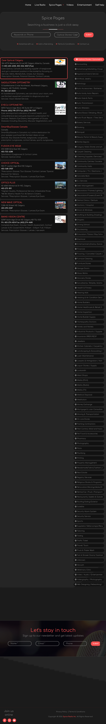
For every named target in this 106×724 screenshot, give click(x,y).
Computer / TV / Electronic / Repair (88, 171)
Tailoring (80, 531)
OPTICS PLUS (8, 183)
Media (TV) (80, 390)
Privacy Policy (61, 712)
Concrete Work (82, 176)
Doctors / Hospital (84, 205)
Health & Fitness (83, 288)
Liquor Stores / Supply (86, 366)
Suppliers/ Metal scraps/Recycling (89, 526)
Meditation (81, 400)
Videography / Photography (88, 579)
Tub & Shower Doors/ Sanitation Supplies (89, 555)
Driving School (82, 225)
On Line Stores (82, 419)
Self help (99, 5)
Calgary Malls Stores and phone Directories (88, 147)
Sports (79, 521)
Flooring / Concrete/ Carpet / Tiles (89, 254)
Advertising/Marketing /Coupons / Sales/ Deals (89, 69)
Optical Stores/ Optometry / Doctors (89, 59)
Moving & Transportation (87, 414)
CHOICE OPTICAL (10, 163)
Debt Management (84, 186)
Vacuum (79, 565)
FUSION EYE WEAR (11, 146)
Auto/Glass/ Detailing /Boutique (88, 113)
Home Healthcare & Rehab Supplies (88, 307)
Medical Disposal (83, 395)
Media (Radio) (82, 385)
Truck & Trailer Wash (84, 550)
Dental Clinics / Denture (86, 200)
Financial (80, 249)
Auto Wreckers (82, 108)
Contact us (83, 44)
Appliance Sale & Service (86, 74)
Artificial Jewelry (83, 79)
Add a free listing (44, 44)
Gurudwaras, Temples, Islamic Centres (88, 283)
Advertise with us (25, 44)
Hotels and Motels (84, 327)
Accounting (81, 64)
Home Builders (82, 302)
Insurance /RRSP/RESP (86, 336)
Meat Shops (81, 375)
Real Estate (81, 473)
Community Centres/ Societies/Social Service (88, 162)
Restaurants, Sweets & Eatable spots (89, 497)
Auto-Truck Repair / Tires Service (89, 118)
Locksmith (80, 370)
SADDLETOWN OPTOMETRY (15, 83)
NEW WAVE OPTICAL (11, 202)
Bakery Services (82, 122)
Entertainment (84, 5)
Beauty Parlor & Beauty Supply (89, 137)
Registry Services (83, 477)
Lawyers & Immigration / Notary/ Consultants (88, 361)
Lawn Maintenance (84, 356)
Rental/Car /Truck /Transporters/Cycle (88, 492)
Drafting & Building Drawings (88, 215)
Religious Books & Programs (88, 482)
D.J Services (81, 181)
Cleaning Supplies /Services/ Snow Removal (88, 157)
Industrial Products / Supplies (88, 332)
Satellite (79, 507)
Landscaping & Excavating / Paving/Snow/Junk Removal (88, 351)
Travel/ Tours (81, 545)
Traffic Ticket (81, 541)
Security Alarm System (85, 511)
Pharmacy (80, 438)
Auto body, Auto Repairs (86, 93)
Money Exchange (83, 404)
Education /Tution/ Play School (89, 234)
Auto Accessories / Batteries (88, 88)
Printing (79, 458)
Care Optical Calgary (12, 60)
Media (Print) (81, 380)
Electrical (80, 239)
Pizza (78, 448)
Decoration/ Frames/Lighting (88, 191)
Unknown (80, 560)
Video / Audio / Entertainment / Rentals (88, 575)
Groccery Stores (83, 278)
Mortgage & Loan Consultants (88, 409)
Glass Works (81, 273)
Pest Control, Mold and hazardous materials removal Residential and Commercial (88, 429)
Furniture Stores (83, 263)
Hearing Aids (81, 293)
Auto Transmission (84, 103)
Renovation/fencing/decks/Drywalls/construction (88, 487)
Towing (79, 536)
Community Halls (83, 166)
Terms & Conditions (65, 44)
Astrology (80, 84)
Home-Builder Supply (85, 317)
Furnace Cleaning (83, 259)
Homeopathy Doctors (85, 322)
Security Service (82, 516)
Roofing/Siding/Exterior (86, 502)
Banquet (80, 132)
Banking (79, 127)
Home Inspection (83, 312)
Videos (70, 5)
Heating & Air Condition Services (88, 298)
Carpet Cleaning (83, 152)
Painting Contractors (85, 424)
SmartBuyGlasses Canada (14, 127)
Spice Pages (55, 5)
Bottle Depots (82, 142)
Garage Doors (82, 268)
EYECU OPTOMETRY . (12, 105)
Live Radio (40, 5)
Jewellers (80, 341)
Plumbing (80, 453)
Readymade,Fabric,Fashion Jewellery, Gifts (88, 468)
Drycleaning (81, 229)
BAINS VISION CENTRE (13, 217)
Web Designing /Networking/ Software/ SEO (88, 585)
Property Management (86, 463)
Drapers (79, 220)
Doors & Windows (83, 210)
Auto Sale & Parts (84, 98)
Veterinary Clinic (83, 570)
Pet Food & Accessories (86, 434)
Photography (82, 443)
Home (28, 5)
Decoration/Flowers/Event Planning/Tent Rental (88, 196)
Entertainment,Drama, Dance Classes (88, 244)
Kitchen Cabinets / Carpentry (88, 346)
